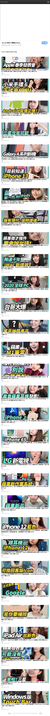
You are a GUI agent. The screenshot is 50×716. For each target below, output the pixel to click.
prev (10, 713)
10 (33, 713)
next (40, 713)
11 (36, 713)
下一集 (44, 43)
